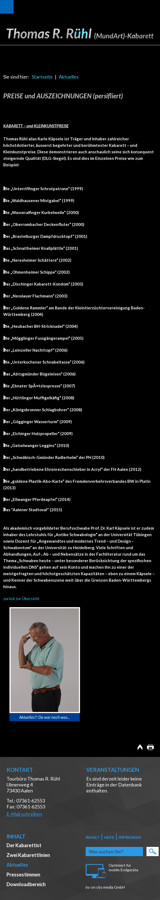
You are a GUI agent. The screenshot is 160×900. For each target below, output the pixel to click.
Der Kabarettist (23, 845)
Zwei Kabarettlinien (28, 855)
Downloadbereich (26, 884)
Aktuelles (69, 77)
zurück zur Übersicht (21, 598)
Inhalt (93, 837)
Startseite (42, 77)
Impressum (130, 837)
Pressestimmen (23, 875)
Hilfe (109, 837)
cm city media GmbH (108, 887)
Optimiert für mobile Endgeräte (123, 867)
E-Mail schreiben (24, 814)
